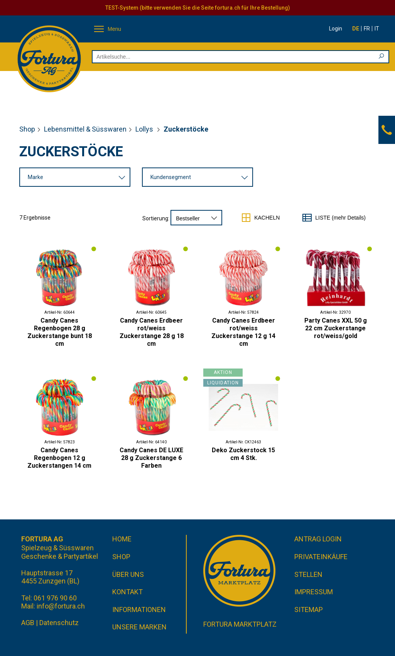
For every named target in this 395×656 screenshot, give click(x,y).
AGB (27, 623)
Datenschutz (59, 623)
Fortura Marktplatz (240, 624)
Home (122, 539)
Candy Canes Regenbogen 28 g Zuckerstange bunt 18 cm (59, 332)
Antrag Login (318, 539)
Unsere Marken (139, 627)
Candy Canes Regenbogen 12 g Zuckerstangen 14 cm (59, 457)
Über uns (128, 574)
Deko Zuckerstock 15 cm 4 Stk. (243, 454)
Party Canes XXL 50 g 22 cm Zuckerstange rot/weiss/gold (335, 328)
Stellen (308, 574)
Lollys (145, 129)
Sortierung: (155, 218)
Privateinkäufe (321, 557)
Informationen (139, 609)
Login (335, 28)
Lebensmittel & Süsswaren (85, 129)
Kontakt (127, 592)
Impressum (313, 592)
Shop (27, 129)
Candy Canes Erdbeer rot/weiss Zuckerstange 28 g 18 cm (152, 332)
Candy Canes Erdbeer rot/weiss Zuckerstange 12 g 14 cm (243, 332)
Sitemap (308, 609)
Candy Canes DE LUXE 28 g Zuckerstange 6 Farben (151, 457)
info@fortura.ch (61, 606)
